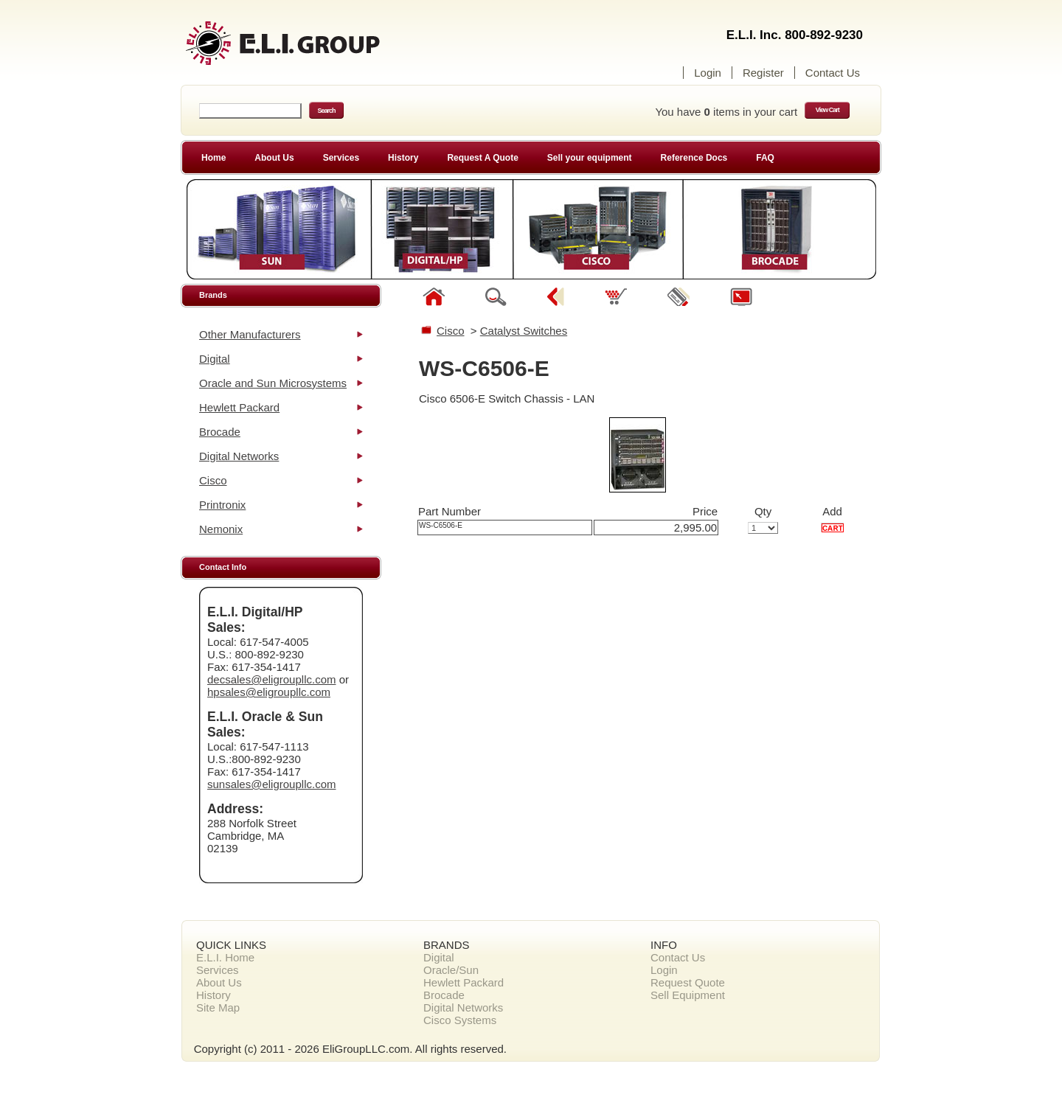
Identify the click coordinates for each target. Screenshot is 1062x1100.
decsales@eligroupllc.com (271, 679)
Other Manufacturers (250, 334)
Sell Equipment (687, 995)
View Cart (827, 110)
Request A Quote (482, 158)
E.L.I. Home (225, 957)
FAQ (765, 158)
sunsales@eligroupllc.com (271, 784)
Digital (214, 358)
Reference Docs (694, 158)
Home (213, 158)
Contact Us (832, 72)
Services (341, 158)
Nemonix (221, 529)
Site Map (218, 1007)
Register (763, 72)
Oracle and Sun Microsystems (273, 383)
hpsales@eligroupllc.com (268, 692)
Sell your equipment (589, 158)
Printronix (222, 504)
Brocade (219, 431)
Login (707, 72)
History (403, 158)
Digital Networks (239, 456)
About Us (274, 158)
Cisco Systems (459, 1020)
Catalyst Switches (523, 330)
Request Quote (687, 982)
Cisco (213, 480)
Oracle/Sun (451, 970)
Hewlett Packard (239, 407)
